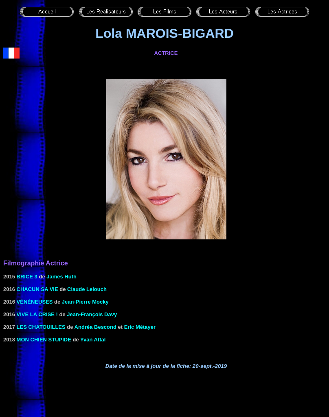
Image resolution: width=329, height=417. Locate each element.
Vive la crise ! (37, 314)
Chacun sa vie (37, 289)
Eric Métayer (140, 327)
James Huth (61, 277)
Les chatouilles (41, 327)
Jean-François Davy (92, 314)
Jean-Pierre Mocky (85, 302)
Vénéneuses (35, 302)
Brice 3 (27, 277)
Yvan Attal (92, 340)
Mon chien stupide (44, 340)
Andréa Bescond (95, 327)
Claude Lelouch (87, 289)
